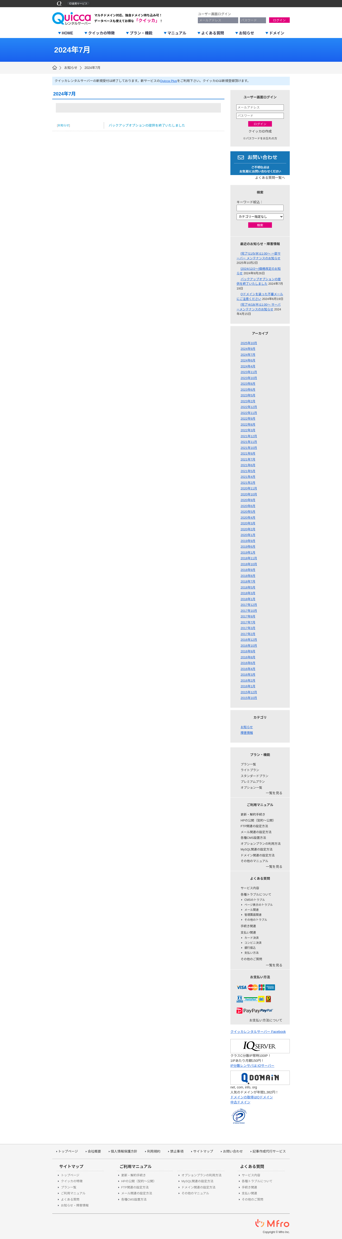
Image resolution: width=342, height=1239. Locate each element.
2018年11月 (249, 558)
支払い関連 (248, 932)
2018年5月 (248, 587)
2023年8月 (248, 383)
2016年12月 (249, 639)
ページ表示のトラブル (258, 905)
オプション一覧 (251, 787)
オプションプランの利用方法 (261, 843)
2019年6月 (248, 546)
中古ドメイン (240, 1102)
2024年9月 (248, 349)
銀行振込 (250, 947)
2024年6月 (248, 360)
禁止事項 (176, 1151)
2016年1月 (248, 686)
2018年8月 (248, 576)
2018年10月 (249, 564)
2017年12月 (249, 605)
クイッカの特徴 (101, 33)
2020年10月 (249, 494)
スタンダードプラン (254, 776)
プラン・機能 (141, 33)
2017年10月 (249, 610)
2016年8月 (248, 657)
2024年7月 (92, 68)
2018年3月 (248, 593)
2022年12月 (249, 407)
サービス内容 (250, 888)
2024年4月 (248, 366)
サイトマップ (203, 1151)
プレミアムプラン (253, 781)
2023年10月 (249, 378)
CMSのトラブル (254, 900)
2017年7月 (248, 622)
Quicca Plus (168, 81)
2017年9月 (248, 616)
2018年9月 (248, 570)
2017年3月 (248, 628)
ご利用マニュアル (73, 1193)
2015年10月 (249, 698)
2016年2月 (248, 680)
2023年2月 (248, 401)
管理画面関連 (252, 914)
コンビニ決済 (252, 943)
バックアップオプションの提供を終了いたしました (147, 125)
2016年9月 (248, 651)
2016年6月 (248, 663)
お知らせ (246, 33)
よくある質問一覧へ (270, 178)
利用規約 (153, 1151)
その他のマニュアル (254, 861)
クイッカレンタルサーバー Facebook (258, 1032)
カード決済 (251, 938)
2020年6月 (248, 506)
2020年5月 (248, 511)
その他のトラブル (255, 919)
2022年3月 (248, 430)
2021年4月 (248, 477)
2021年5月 (248, 471)
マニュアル (176, 33)
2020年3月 (248, 523)
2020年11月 (249, 488)
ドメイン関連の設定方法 (258, 855)
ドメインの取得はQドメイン (251, 1097)
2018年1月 (248, 599)
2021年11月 (249, 442)
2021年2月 (248, 482)
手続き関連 (248, 926)
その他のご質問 (251, 959)
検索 (260, 225)
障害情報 (247, 733)
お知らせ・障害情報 (75, 1205)
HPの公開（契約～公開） (258, 820)
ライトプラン (250, 770)
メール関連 (251, 909)
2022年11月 (249, 413)
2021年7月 (248, 459)
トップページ (68, 1151)
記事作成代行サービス (269, 1151)
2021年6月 (248, 465)
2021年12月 (249, 436)
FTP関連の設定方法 (254, 826)
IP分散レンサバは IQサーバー (252, 1066)
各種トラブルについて (256, 894)
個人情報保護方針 (124, 1151)
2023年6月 (248, 389)
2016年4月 (248, 669)
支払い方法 (251, 952)
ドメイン (276, 33)
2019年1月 (248, 552)
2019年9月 (248, 541)
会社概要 (94, 1151)
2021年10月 (249, 448)
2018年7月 (248, 581)
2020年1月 (248, 535)
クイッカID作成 (260, 131)
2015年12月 (249, 692)
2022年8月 (248, 424)
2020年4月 (248, 517)
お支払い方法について (265, 1020)
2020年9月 (248, 500)
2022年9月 (248, 418)
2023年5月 (248, 395)
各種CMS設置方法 (253, 838)
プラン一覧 (248, 764)
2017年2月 (248, 634)
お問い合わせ (233, 1151)
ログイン (279, 20)
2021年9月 (248, 453)
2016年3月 (248, 674)
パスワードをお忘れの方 (261, 138)
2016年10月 (249, 645)
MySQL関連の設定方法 (256, 849)
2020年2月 (248, 529)
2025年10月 (249, 343)
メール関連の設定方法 (256, 832)
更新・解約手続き (253, 814)
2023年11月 (249, 372)
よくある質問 (212, 33)
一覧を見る (274, 793)
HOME (67, 33)
